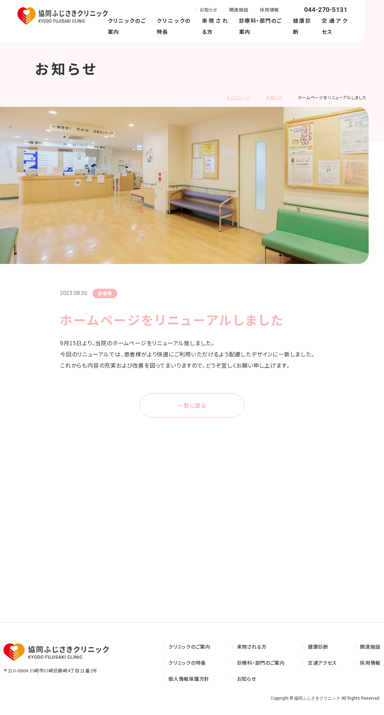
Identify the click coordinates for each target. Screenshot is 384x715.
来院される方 (252, 646)
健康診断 (318, 646)
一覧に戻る (192, 405)
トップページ (239, 97)
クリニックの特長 (187, 662)
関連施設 (239, 9)
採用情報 (269, 9)
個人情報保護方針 (188, 679)
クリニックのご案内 (189, 646)
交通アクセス (322, 662)
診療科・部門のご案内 (261, 662)
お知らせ (209, 9)
